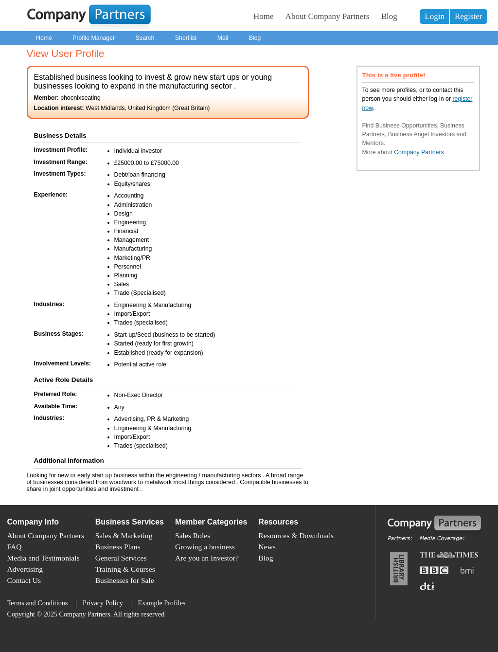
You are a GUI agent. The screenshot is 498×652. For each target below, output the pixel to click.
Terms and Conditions (37, 603)
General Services (121, 558)
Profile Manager (93, 38)
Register (468, 16)
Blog (389, 16)
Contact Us (24, 580)
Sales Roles (192, 535)
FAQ (14, 547)
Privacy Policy (103, 603)
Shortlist (185, 38)
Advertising (25, 569)
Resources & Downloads (296, 535)
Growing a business (205, 547)
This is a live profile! (394, 75)
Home (263, 16)
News (266, 547)
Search (144, 38)
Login (435, 16)
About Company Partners (327, 16)
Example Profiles (161, 603)
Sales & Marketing (124, 535)
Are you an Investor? (207, 558)
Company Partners (419, 152)
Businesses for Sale (124, 580)
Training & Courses (125, 569)
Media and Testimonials (43, 558)
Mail (223, 38)
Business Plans (118, 547)
